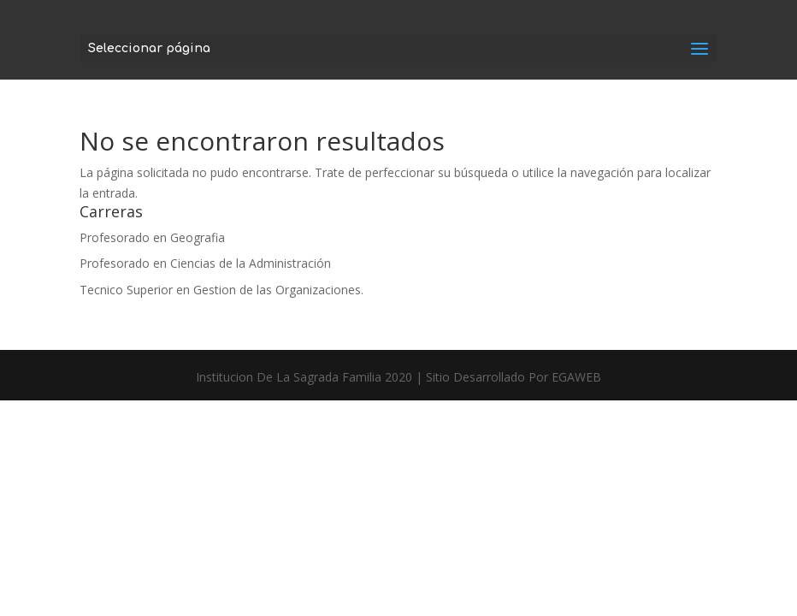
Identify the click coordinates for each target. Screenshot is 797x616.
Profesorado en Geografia (152, 237)
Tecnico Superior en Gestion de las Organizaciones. (221, 289)
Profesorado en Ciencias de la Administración (205, 263)
